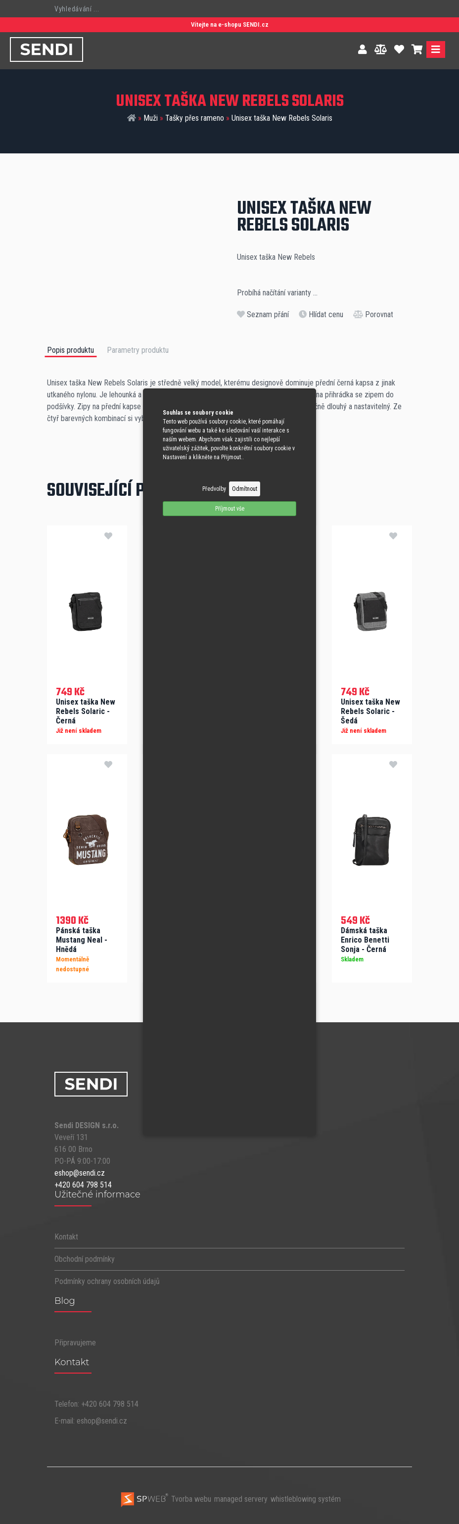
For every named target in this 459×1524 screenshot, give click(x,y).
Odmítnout (244, 488)
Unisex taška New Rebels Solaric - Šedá (370, 710)
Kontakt (66, 1235)
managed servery (241, 1498)
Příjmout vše (229, 508)
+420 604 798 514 (83, 1184)
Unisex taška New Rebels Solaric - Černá (85, 710)
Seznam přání (263, 314)
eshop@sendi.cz (79, 1172)
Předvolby (214, 488)
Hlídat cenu (321, 314)
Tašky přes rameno (194, 118)
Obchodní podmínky (84, 1257)
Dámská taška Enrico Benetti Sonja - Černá (365, 939)
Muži (150, 118)
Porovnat (373, 314)
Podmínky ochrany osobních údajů (107, 1280)
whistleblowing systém (306, 1498)
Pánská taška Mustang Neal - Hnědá (81, 939)
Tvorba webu (165, 1498)
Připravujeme (75, 1341)
